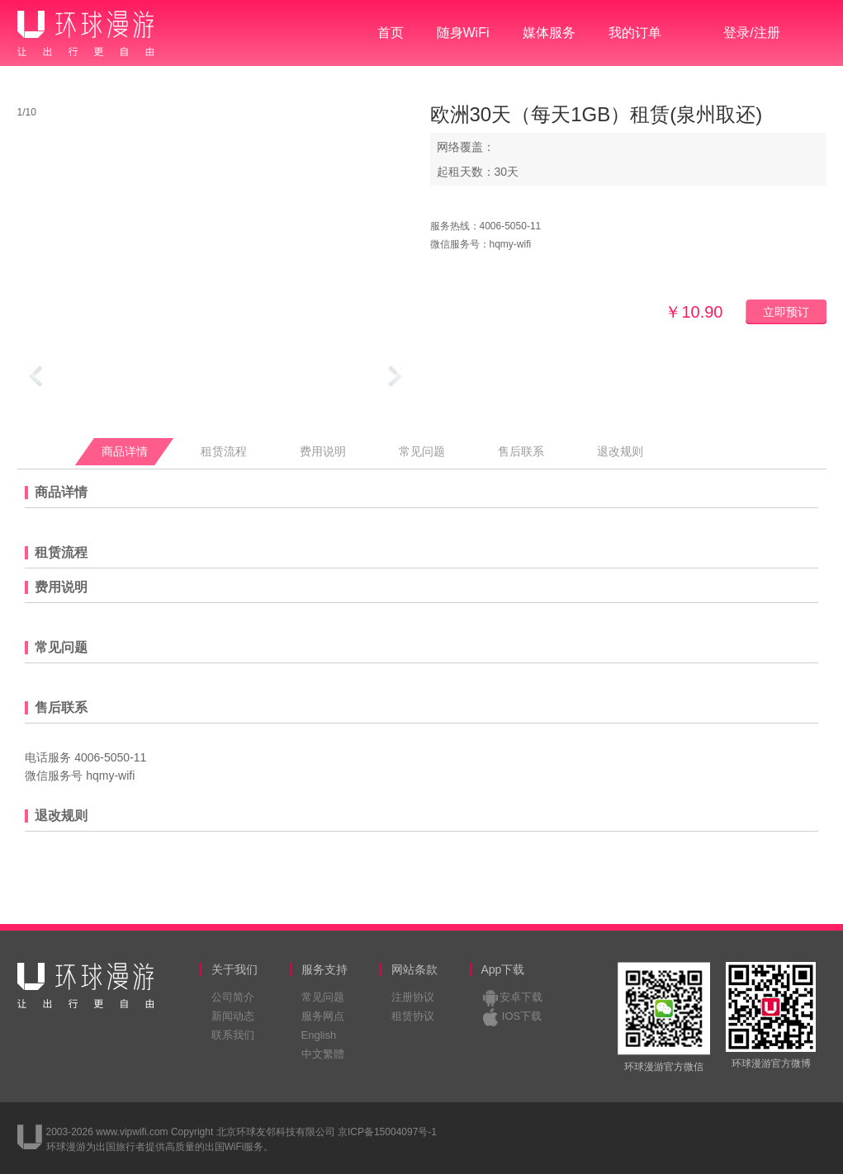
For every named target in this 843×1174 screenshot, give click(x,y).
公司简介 (232, 997)
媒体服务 (549, 33)
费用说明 (323, 452)
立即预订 (786, 311)
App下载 (503, 969)
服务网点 (322, 1016)
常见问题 (422, 452)
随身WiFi (463, 33)
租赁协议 (412, 1016)
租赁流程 (224, 452)
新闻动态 (232, 1016)
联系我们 (232, 1035)
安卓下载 (521, 997)
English (319, 1035)
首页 (390, 33)
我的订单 (635, 33)
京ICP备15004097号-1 (387, 1132)
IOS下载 (522, 1016)
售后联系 (521, 452)
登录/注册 (751, 33)
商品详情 (125, 452)
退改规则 (620, 452)
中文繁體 (322, 1054)
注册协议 (412, 997)
